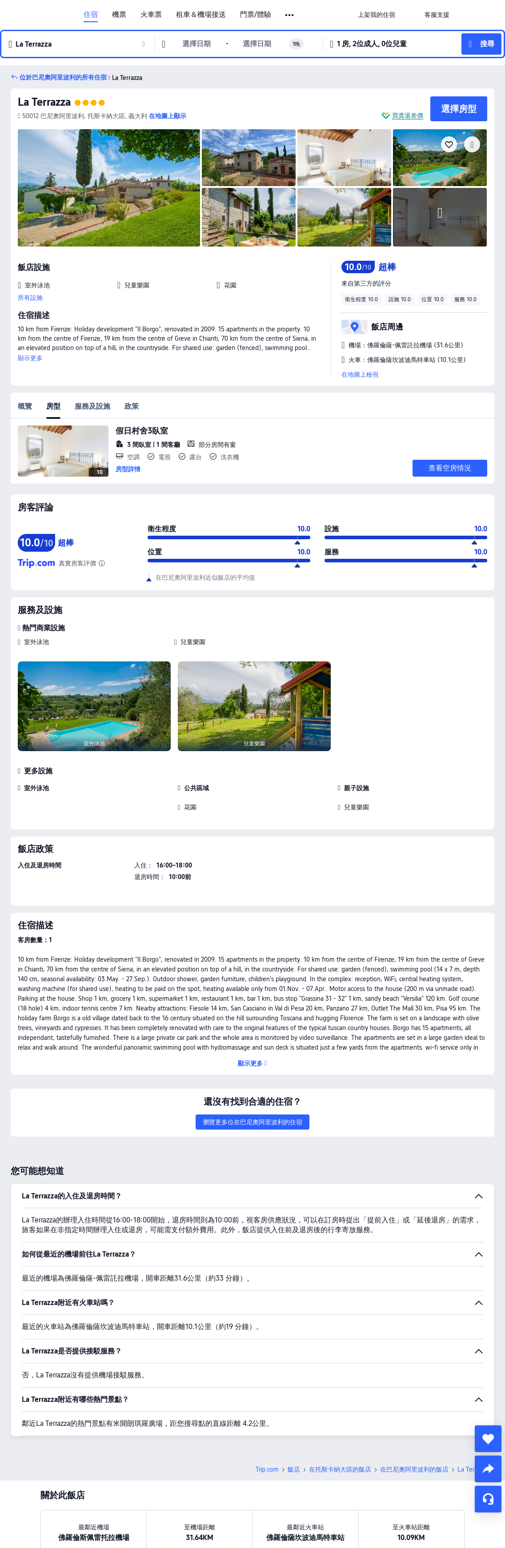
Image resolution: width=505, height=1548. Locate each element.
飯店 (294, 1469)
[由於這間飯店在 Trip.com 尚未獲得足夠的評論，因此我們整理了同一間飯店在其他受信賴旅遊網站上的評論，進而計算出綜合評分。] (101, 563)
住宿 (91, 15)
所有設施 (30, 297)
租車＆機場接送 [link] (201, 15)
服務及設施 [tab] (92, 406)
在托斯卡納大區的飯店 (340, 1469)
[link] (376, 14)
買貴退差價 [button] (407, 115)
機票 (119, 15)
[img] (109, 188)
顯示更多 (30, 358)
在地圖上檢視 (360, 374)
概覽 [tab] (25, 406)
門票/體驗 (255, 15)
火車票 (151, 15)
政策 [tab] (131, 406)
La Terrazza (44, 102)
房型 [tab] (53, 406)
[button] (290, 15)
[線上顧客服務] (488, 1499)
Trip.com (267, 1469)
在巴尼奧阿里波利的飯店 (414, 1469)
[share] (488, 1469)
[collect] (488, 1438)
